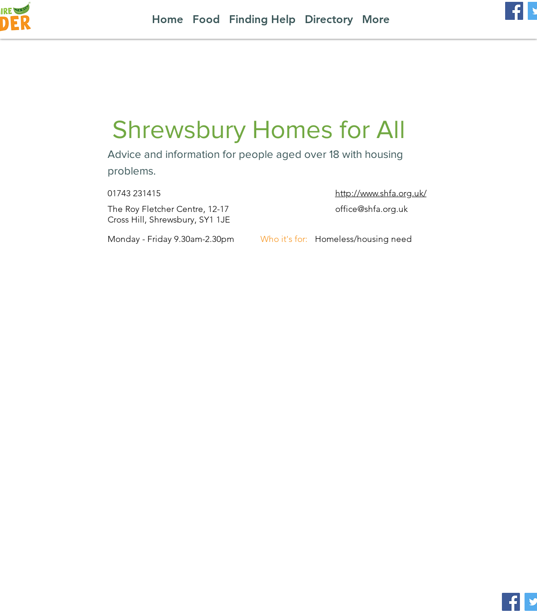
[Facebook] (514, 11)
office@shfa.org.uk (371, 209)
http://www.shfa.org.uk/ (381, 193)
